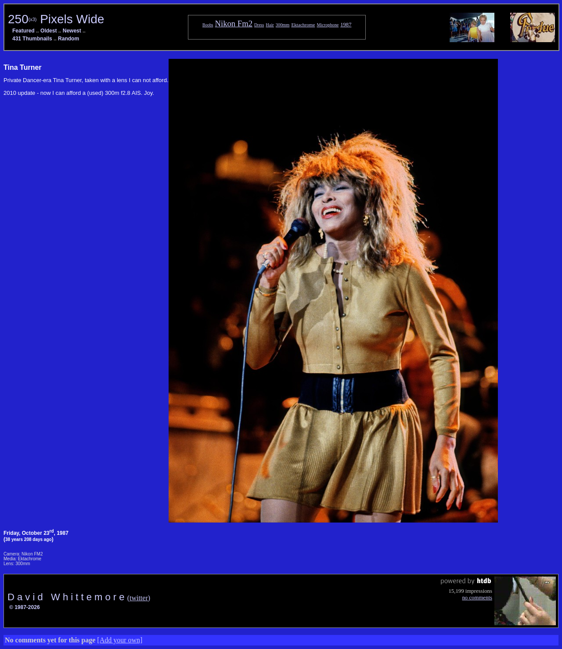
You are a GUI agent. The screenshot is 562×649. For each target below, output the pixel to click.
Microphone (328, 24)
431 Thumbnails (32, 39)
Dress (259, 24)
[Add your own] (119, 640)
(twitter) (138, 598)
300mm (283, 24)
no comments (477, 598)
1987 (345, 25)
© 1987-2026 (24, 607)
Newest (72, 31)
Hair (270, 24)
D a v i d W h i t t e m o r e (67, 596)
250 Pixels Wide (56, 19)
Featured (23, 31)
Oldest (48, 31)
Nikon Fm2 (234, 23)
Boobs (207, 24)
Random (68, 39)
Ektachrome (303, 24)
